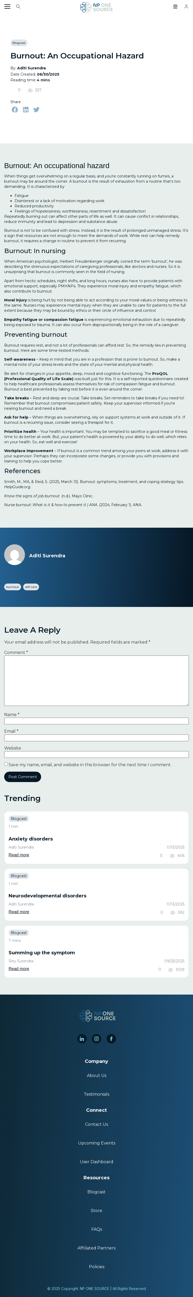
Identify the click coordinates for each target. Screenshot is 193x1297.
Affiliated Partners (96, 1248)
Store (96, 1210)
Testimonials (96, 1094)
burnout (12, 587)
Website (12, 748)
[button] (14, 110)
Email (11, 731)
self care (31, 587)
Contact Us (96, 1124)
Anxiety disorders (31, 839)
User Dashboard (96, 1161)
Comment (16, 653)
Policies (96, 1266)
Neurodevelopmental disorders (47, 896)
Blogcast (18, 43)
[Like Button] (13, 90)
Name (12, 715)
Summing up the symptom (42, 953)
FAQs (96, 1229)
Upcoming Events (96, 1143)
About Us (96, 1075)
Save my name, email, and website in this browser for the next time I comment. (90, 765)
